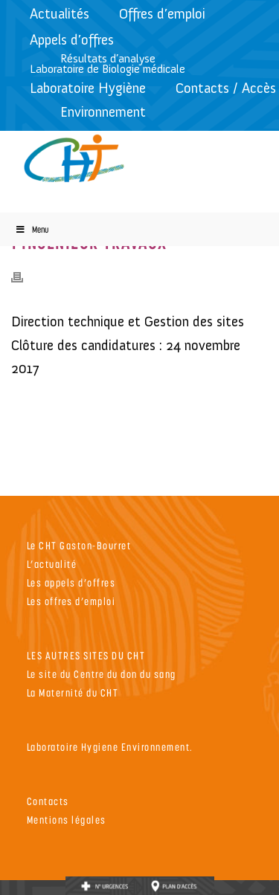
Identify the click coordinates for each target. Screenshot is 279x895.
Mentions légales (66, 819)
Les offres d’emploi (71, 601)
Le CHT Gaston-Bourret (79, 545)
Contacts (48, 801)
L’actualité (52, 564)
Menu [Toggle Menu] (31, 229)
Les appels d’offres (71, 582)
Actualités (59, 13)
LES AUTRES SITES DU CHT (86, 655)
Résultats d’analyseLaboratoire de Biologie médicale (107, 63)
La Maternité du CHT (73, 692)
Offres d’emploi (162, 13)
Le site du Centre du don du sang (101, 674)
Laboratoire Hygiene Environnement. (110, 746)
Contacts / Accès (226, 88)
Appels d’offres (72, 39)
